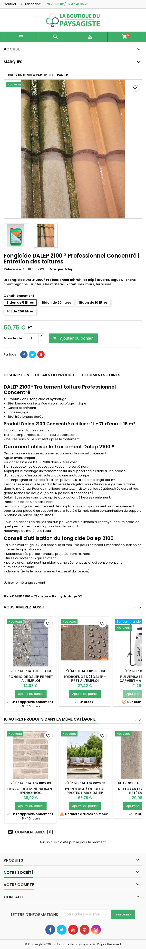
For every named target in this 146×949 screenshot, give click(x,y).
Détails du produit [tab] (55, 375)
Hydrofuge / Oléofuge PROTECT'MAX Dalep (85, 790)
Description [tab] (16, 375)
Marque (56, 269)
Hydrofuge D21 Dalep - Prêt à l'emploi (85, 678)
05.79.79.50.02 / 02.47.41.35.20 (64, 4)
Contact (10, 4)
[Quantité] (31, 338)
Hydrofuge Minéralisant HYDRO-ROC (30, 790)
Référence (12, 269)
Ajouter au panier (73, 338)
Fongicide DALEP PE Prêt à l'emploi (31, 678)
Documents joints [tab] (100, 375)
